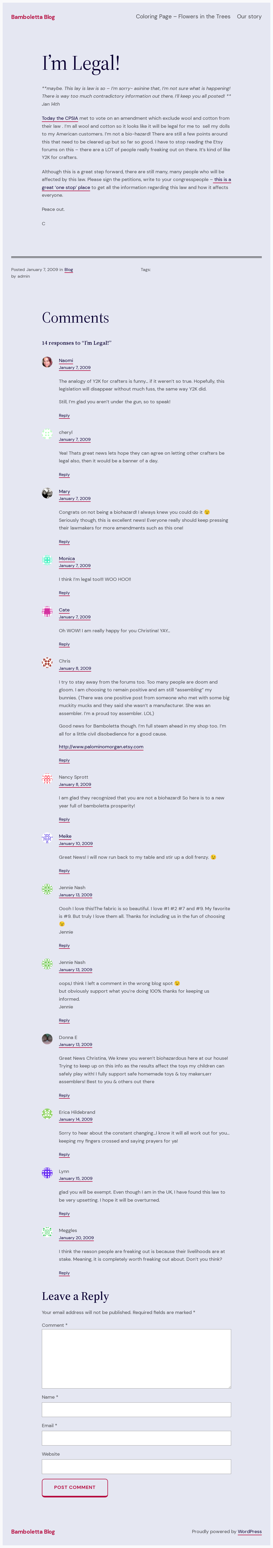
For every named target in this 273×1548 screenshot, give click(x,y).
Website (51, 1454)
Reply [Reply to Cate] (64, 644)
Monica (67, 558)
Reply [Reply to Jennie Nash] (64, 945)
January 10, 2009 (76, 843)
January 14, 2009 (76, 1119)
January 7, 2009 (75, 367)
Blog (69, 269)
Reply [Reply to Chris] (64, 760)
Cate (64, 610)
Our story (249, 16)
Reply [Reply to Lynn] (64, 1213)
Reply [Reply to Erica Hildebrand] (64, 1154)
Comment (55, 1325)
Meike (65, 836)
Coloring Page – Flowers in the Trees (183, 16)
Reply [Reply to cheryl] (64, 474)
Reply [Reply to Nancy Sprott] (64, 819)
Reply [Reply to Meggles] (64, 1273)
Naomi (66, 360)
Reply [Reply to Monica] (64, 593)
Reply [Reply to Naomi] (64, 415)
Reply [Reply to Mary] (64, 541)
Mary (64, 491)
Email (49, 1425)
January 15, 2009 (76, 1178)
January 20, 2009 (76, 1238)
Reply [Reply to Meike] (64, 870)
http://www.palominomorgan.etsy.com (101, 747)
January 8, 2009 (75, 668)
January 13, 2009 (75, 895)
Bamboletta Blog (33, 17)
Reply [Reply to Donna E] (64, 1095)
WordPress (250, 1531)
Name (50, 1397)
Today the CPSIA (60, 118)
